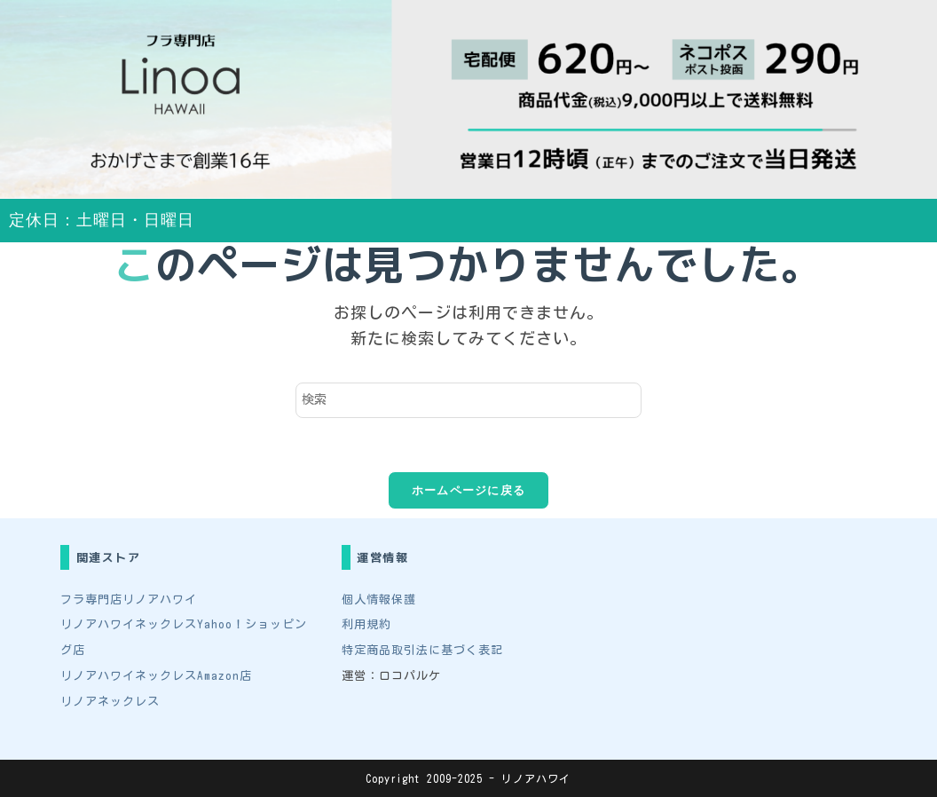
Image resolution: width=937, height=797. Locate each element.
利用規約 (366, 624)
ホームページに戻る (469, 490)
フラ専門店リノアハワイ (128, 599)
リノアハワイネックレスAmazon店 (156, 676)
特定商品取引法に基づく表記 (422, 650)
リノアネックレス (110, 701)
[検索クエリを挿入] (468, 400)
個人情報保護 (379, 599)
